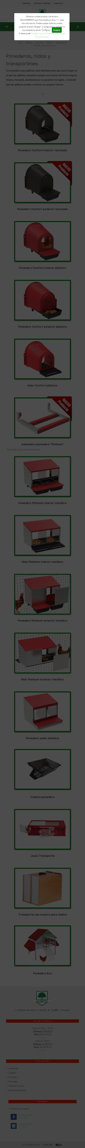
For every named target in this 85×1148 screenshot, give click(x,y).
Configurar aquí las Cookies (42, 33)
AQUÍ (58, 20)
